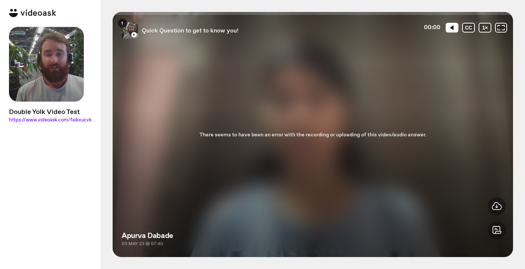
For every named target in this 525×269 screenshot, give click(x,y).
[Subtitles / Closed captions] (468, 28)
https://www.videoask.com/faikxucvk (50, 120)
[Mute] (452, 28)
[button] (497, 230)
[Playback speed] (485, 28)
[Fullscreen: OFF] (501, 28)
